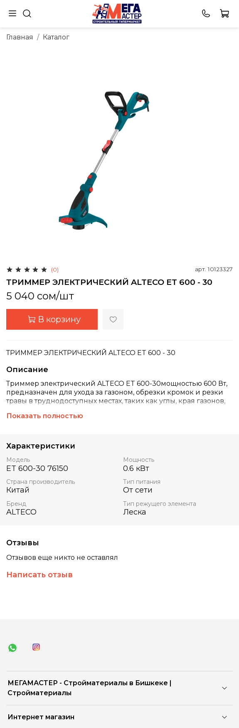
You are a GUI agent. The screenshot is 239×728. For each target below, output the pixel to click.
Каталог (56, 37)
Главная (19, 37)
